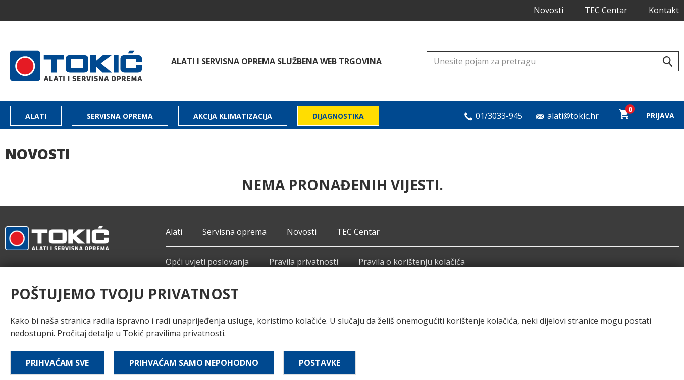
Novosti (548, 10)
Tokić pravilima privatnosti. (174, 333)
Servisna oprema (120, 116)
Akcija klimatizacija (232, 116)
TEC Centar (606, 10)
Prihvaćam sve (57, 362)
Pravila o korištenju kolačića (411, 261)
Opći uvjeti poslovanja (207, 261)
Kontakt (664, 10)
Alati (35, 116)
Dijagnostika (338, 116)
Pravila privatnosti (303, 261)
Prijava (660, 115)
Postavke (319, 362)
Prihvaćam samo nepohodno (193, 362)
